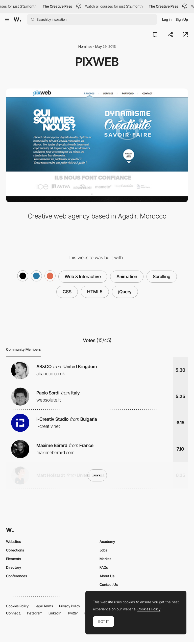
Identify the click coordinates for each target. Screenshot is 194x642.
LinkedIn (54, 613)
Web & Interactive (83, 276)
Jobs (103, 550)
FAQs (104, 567)
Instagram (34, 613)
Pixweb (97, 62)
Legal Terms (44, 606)
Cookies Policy (17, 606)
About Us (107, 576)
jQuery (125, 291)
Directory (13, 567)
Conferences (16, 576)
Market (105, 559)
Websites (13, 541)
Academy (107, 541)
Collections (15, 550)
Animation (126, 276)
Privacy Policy (69, 606)
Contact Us (109, 584)
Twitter (72, 613)
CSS (67, 291)
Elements (13, 559)
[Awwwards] (17, 19)
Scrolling (162, 276)
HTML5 (95, 291)
